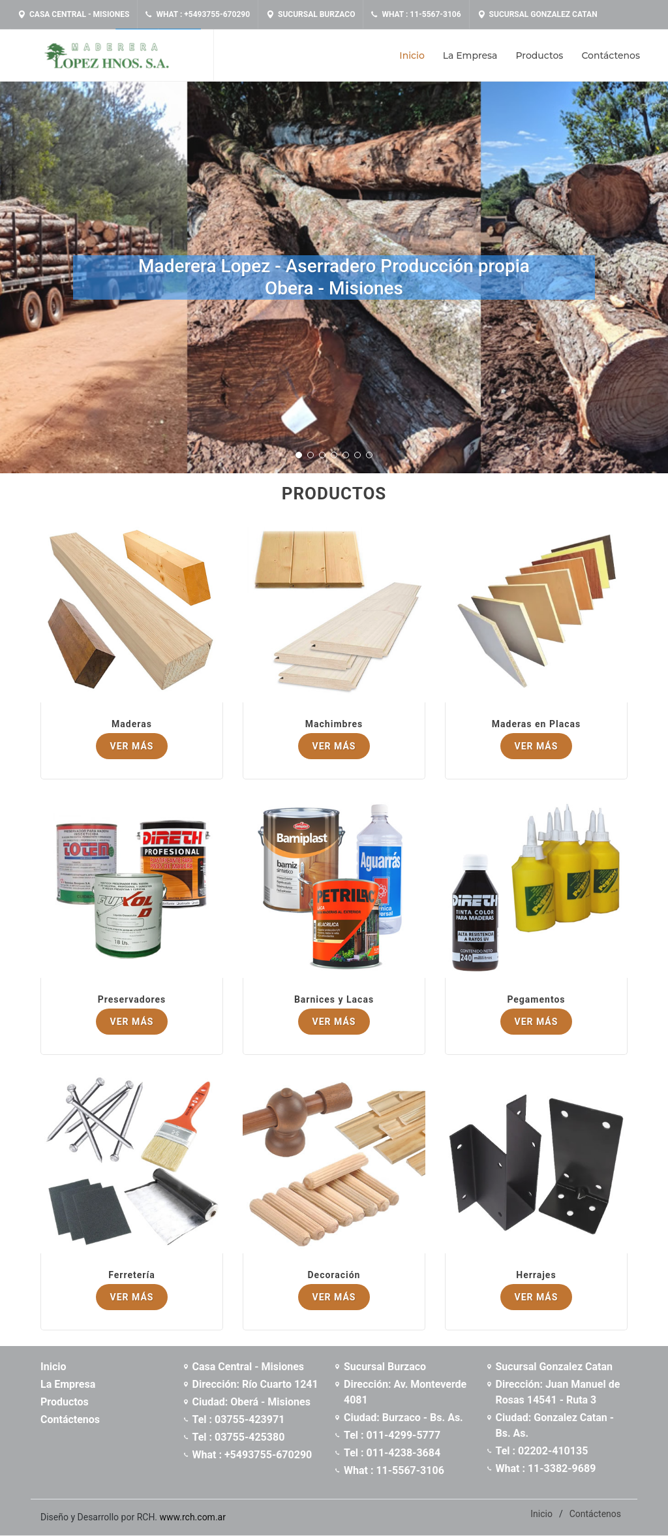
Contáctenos (595, 1514)
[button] (299, 455)
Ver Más (132, 746)
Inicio (541, 1514)
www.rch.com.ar (193, 1517)
